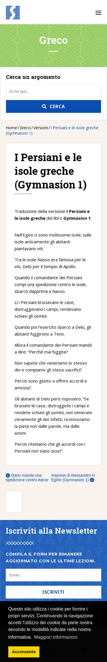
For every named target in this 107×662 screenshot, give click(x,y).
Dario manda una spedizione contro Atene (27, 477)
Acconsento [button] (23, 651)
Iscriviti (53, 592)
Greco (25, 127)
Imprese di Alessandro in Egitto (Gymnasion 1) (73, 477)
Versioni (40, 127)
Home (11, 127)
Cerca (57, 106)
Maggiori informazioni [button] (55, 637)
